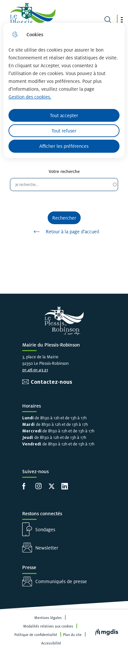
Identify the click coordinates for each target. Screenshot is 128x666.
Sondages (45, 529)
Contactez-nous (51, 382)
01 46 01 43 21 (35, 370)
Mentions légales (48, 617)
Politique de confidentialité (35, 634)
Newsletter (46, 548)
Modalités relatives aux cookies (48, 626)
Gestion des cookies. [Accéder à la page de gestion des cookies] (29, 97)
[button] (122, 19)
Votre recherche (64, 171)
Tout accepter (64, 115)
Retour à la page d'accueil (64, 231)
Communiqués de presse (61, 581)
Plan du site (72, 634)
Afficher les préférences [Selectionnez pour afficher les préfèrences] (63, 146)
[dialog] (64, 90)
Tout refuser (64, 131)
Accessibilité (51, 643)
